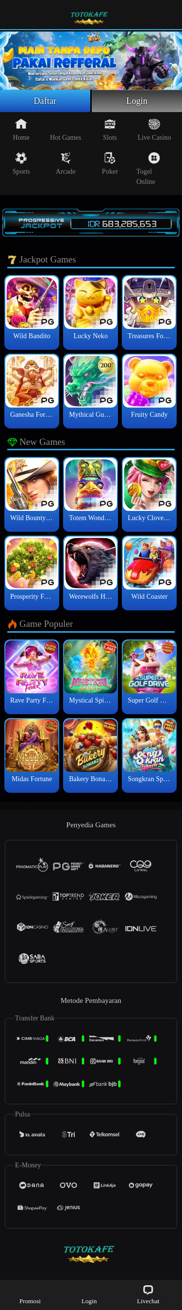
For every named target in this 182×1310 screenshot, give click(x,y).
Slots (110, 129)
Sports (21, 163)
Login (137, 101)
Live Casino (154, 129)
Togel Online (148, 168)
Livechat (148, 1294)
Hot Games (65, 129)
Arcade (66, 163)
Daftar (45, 101)
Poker (110, 163)
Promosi (30, 1294)
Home (21, 129)
